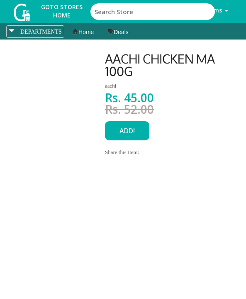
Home (83, 32)
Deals (118, 32)
